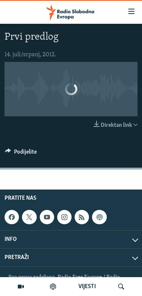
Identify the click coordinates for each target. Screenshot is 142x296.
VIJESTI (87, 287)
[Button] (21, 153)
